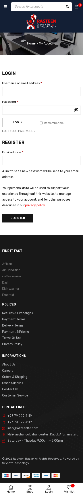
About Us (8, 364)
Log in (18, 122)
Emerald (8, 295)
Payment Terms (13, 319)
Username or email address (22, 83)
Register (17, 218)
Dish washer (10, 289)
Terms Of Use (11, 338)
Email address (12, 152)
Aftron (7, 264)
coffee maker (11, 276)
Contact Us (10, 389)
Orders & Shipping (14, 377)
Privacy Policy (12, 344)
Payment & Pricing (15, 332)
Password (10, 101)
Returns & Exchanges (17, 313)
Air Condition (11, 270)
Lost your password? (18, 131)
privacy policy (35, 205)
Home (31, 43)
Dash (5, 282)
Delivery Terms (12, 325)
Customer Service (15, 395)
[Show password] (76, 109)
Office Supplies (12, 383)
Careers (7, 371)
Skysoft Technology (15, 463)
